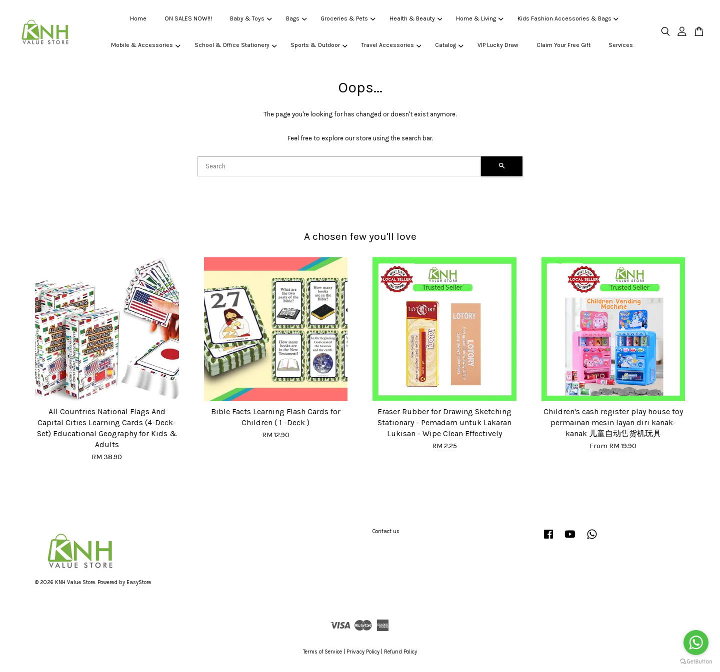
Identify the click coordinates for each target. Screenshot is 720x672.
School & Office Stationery (235, 44)
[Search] (339, 166)
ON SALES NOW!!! (188, 18)
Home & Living (479, 18)
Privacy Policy (363, 652)
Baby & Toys (251, 18)
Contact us (386, 531)
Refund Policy (400, 652)
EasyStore (138, 582)
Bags (296, 18)
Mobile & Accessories (145, 44)
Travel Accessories (391, 44)
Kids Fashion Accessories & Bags (568, 18)
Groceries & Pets (347, 18)
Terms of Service (322, 652)
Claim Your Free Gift (563, 44)
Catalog (449, 44)
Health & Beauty (416, 18)
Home (138, 18)
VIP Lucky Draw (498, 44)
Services (620, 44)
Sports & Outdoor (318, 44)
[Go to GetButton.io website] (696, 662)
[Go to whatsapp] (696, 642)
